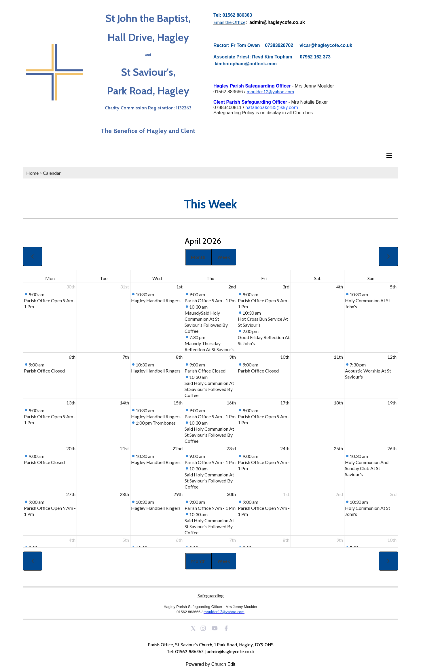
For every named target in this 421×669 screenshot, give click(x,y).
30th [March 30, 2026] (70, 286)
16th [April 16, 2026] (231, 402)
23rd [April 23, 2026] (231, 448)
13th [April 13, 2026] (70, 402)
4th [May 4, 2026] (72, 540)
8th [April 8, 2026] (179, 357)
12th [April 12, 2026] (392, 357)
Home (32, 173)
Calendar (52, 173)
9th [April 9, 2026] (232, 357)
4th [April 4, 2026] (339, 286)
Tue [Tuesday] (103, 278)
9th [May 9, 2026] (339, 540)
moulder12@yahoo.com (270, 91)
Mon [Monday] (50, 278)
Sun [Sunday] (370, 278)
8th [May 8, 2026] (286, 540)
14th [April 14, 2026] (124, 402)
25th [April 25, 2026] (338, 448)
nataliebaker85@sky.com (271, 107)
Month (198, 257)
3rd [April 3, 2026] (285, 286)
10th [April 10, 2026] (284, 357)
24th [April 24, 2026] (284, 448)
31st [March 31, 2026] (124, 286)
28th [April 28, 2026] (124, 494)
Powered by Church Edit (211, 664)
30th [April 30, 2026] (231, 494)
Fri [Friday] (264, 278)
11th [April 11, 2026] (338, 357)
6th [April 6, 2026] (72, 357)
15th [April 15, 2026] (178, 402)
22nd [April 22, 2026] (177, 448)
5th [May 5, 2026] (125, 540)
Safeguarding (211, 595)
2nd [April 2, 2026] (232, 286)
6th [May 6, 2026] (179, 540)
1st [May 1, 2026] (286, 494)
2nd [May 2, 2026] (339, 494)
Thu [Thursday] (210, 278)
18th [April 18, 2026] (338, 402)
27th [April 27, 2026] (70, 494)
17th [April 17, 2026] (284, 402)
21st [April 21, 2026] (124, 448)
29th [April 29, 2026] (178, 494)
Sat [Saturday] (317, 278)
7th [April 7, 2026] (125, 357)
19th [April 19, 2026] (392, 402)
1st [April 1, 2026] (179, 286)
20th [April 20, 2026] (70, 448)
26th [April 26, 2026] (392, 448)
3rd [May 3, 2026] (393, 494)
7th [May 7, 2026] (232, 540)
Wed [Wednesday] (157, 278)
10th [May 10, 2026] (392, 540)
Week (223, 257)
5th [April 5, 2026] (393, 286)
